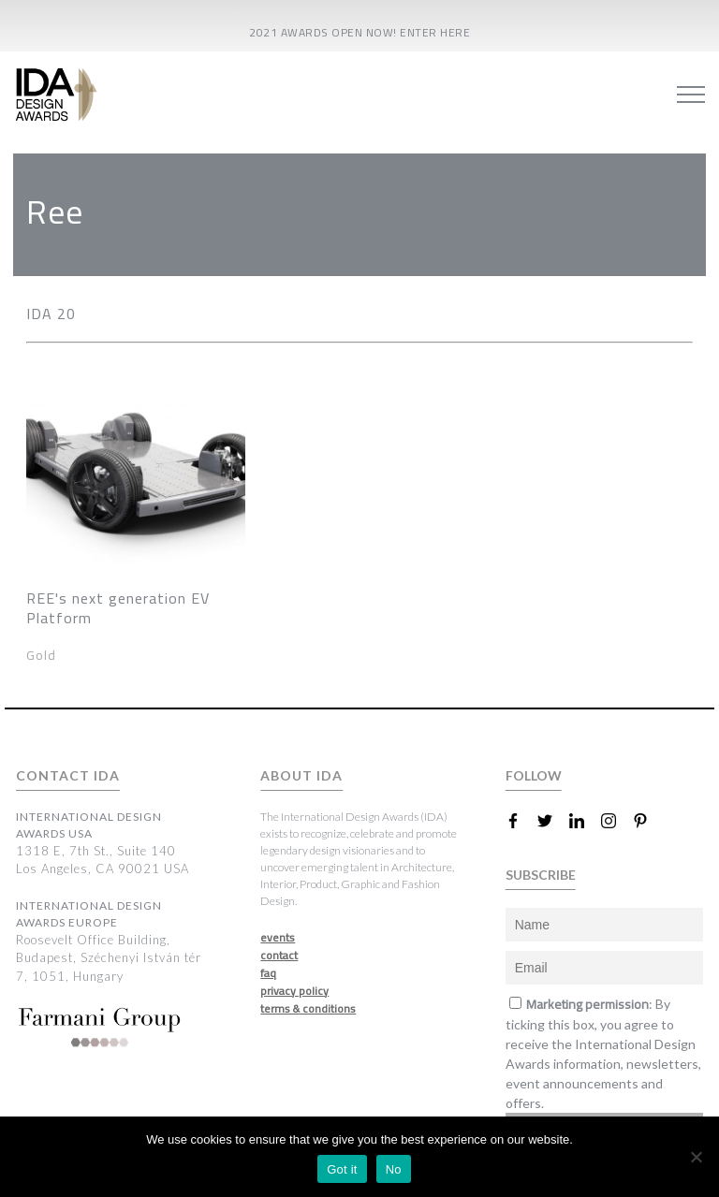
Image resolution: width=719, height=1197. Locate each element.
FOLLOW (534, 775)
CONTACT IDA (68, 775)
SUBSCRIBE (541, 875)
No (394, 1169)
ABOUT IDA (301, 775)
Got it (342, 1169)
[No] (695, 1156)
